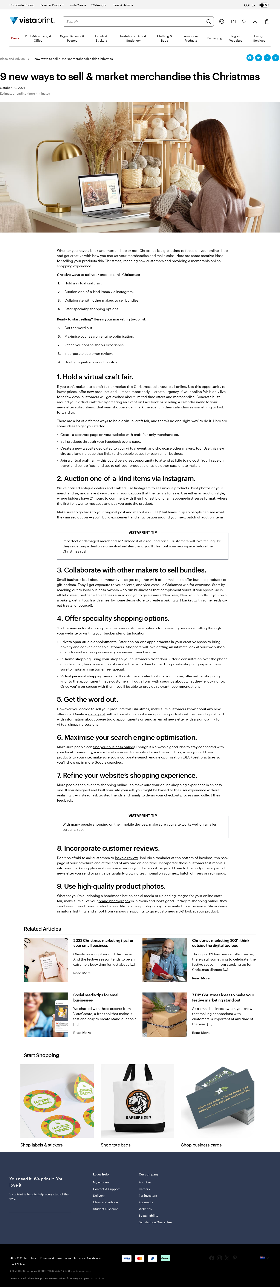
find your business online (113, 747)
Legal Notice (17, 1263)
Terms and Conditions (87, 1257)
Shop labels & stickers (41, 1144)
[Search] (208, 21)
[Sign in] (255, 21)
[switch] (260, 5)
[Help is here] (221, 21)
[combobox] (135, 21)
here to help (35, 1194)
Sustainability (148, 1215)
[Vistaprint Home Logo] (32, 21)
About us (145, 1182)
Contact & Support (106, 1189)
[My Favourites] (244, 21)
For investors (148, 1195)
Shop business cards (201, 1144)
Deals (15, 38)
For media (146, 1202)
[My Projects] (233, 21)
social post (97, 714)
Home (33, 1257)
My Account (101, 1182)
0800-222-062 (18, 1257)
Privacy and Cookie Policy (55, 1257)
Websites (145, 1209)
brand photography (114, 901)
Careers (144, 1189)
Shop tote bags (115, 1144)
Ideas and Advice (105, 1202)
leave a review (126, 858)
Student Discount (105, 1209)
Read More (85, 973)
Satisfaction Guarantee (155, 1222)
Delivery (99, 1195)
